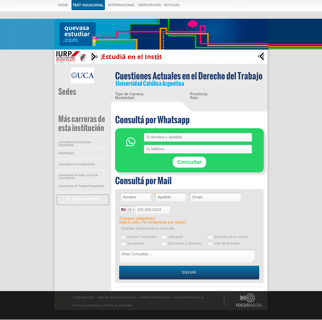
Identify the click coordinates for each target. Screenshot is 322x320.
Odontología (65, 153)
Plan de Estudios (227, 244)
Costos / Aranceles (141, 237)
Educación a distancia (184, 244)
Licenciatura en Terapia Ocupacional (81, 186)
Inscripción (135, 244)
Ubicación (175, 237)
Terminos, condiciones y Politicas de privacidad (102, 306)
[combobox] (127, 210)
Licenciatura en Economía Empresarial (74, 144)
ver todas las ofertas (83, 200)
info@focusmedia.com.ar (154, 298)
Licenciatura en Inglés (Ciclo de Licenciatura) (78, 177)
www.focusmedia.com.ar (188, 298)
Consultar (189, 162)
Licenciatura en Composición (76, 164)
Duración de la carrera (231, 237)
